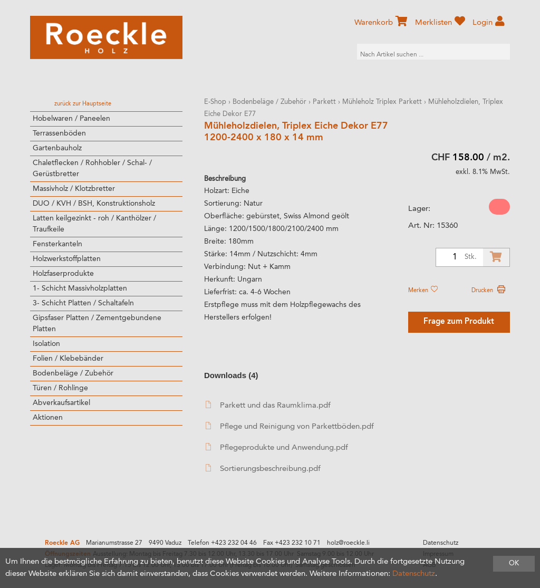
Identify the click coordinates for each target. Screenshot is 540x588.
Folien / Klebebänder (68, 358)
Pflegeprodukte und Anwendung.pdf (277, 447)
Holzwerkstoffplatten (67, 259)
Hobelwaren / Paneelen (71, 118)
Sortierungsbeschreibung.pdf (263, 468)
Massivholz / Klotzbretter (74, 188)
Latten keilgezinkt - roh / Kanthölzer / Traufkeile (94, 224)
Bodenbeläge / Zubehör (73, 373)
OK (514, 563)
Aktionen (48, 417)
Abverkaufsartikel (61, 403)
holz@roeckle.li (348, 543)
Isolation (46, 344)
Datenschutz (440, 543)
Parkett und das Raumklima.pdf (268, 405)
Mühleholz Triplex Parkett (382, 102)
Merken (423, 290)
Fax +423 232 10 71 (292, 543)
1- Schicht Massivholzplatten (80, 288)
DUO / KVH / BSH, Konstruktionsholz (94, 203)
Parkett (324, 102)
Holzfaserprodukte (63, 273)
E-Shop (215, 102)
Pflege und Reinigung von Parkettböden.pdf (290, 426)
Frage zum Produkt (458, 322)
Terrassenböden (59, 133)
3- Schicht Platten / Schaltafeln (83, 303)
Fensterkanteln (57, 244)
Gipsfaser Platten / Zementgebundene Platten (97, 323)
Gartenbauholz (57, 148)
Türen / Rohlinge (60, 388)
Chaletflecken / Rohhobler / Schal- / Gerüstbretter (92, 168)
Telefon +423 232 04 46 (222, 543)
